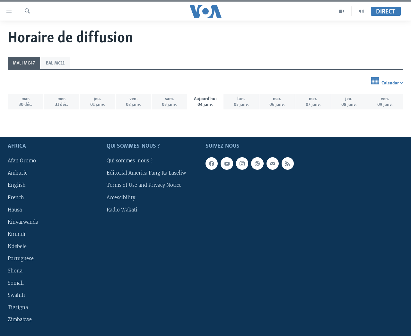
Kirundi (16, 234)
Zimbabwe (20, 320)
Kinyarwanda (23, 222)
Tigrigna (18, 307)
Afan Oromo (22, 161)
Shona (15, 271)
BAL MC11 (55, 63)
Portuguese (21, 259)
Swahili (16, 295)
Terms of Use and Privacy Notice (144, 185)
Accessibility (121, 197)
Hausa (15, 209)
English (17, 185)
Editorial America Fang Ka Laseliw (146, 173)
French (16, 197)
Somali (16, 283)
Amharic (17, 173)
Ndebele (17, 246)
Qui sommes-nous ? (130, 161)
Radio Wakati (122, 209)
